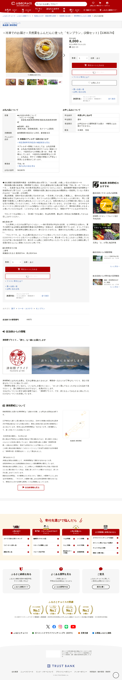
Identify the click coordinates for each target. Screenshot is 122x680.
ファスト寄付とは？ (81, 77)
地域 (27, 10)
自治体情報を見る (30, 487)
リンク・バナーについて (44, 671)
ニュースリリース (27, 671)
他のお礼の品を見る (27, 166)
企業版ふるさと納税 (103, 633)
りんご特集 (66, 545)
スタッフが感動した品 (40, 545)
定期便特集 (80, 552)
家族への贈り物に (98, 553)
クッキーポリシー (80, 671)
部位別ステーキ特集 (67, 552)
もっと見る (114, 266)
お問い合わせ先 (79, 92)
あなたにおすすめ (52, 10)
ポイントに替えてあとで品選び (103, 543)
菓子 (13, 308)
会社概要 (15, 671)
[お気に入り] (116, 675)
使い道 (75, 10)
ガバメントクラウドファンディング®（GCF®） (54, 633)
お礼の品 (11, 10)
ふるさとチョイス (20, 633)
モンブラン (40, 308)
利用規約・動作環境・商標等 (100, 671)
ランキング (38, 10)
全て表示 (111, 99)
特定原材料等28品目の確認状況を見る (34, 142)
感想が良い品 (8, 552)
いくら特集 (80, 538)
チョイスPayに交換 (99, 548)
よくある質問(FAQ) (61, 587)
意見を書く (101, 587)
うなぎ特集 (66, 538)
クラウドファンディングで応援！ (103, 538)
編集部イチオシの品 (39, 538)
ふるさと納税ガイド (21, 587)
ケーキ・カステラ (25, 308)
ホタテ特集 (80, 545)
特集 (64, 10)
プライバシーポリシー (64, 671)
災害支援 (84, 633)
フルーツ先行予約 (39, 552)
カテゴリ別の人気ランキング (13, 538)
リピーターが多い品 (10, 545)
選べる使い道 (78, 89)
